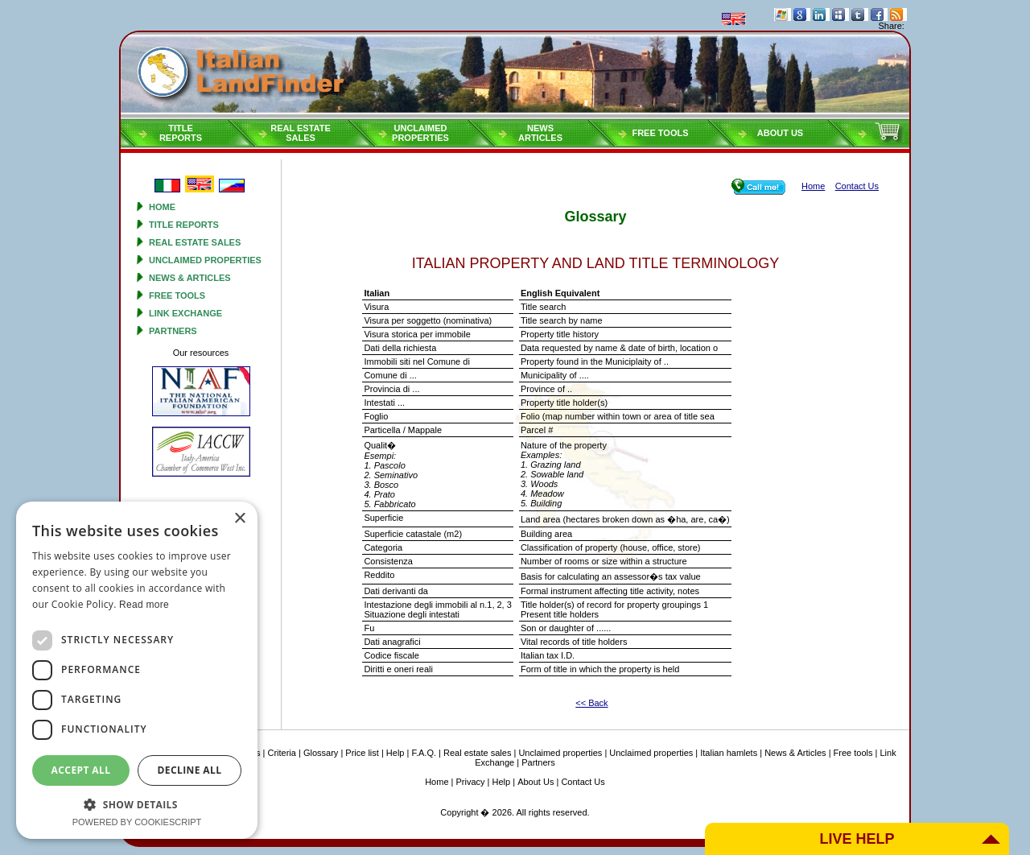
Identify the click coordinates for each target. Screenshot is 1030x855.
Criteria (281, 753)
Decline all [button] (190, 770)
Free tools (660, 133)
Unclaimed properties (205, 260)
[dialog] (137, 670)
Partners (173, 331)
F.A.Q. (423, 753)
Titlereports (180, 132)
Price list (362, 753)
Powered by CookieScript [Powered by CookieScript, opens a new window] (137, 822)
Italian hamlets (728, 753)
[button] (136, 804)
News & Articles (190, 278)
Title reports (184, 224)
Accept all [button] (81, 770)
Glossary (320, 753)
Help (395, 753)
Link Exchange (185, 313)
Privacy (470, 782)
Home (162, 207)
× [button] (239, 519)
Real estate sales (195, 242)
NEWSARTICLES (540, 132)
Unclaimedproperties (420, 132)
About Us (780, 133)
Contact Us (582, 782)
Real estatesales (300, 132)
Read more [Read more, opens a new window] (144, 604)
